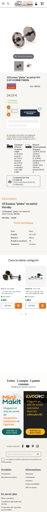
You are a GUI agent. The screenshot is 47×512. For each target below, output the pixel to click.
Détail (8, 306)
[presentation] (21, 313)
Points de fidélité (32, 484)
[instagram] (37, 446)
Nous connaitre (7, 498)
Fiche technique (23, 222)
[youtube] (27, 446)
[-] (8, 107)
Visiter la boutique (11, 432)
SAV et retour (31, 487)
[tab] (23, 223)
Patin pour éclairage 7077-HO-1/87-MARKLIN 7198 (35, 292)
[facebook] (23, 446)
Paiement (29, 474)
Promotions (6, 474)
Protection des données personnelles (11, 508)
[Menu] (3, 3)
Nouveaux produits (9, 477)
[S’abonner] (37, 454)
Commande (30, 477)
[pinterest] (32, 446)
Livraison (29, 480)
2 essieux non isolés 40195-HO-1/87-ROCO (11, 292)
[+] (8, 114)
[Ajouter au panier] (30, 113)
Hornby (9, 214)
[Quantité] (12, 111)
